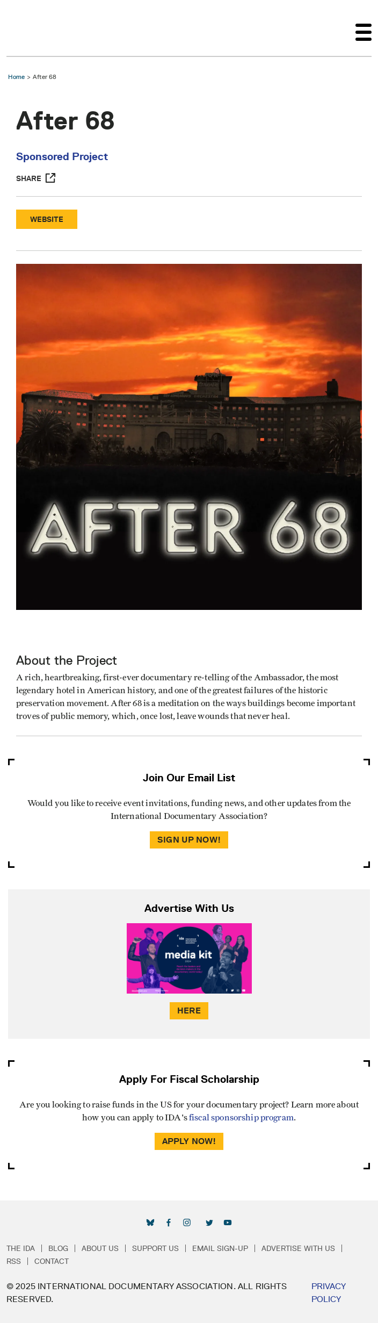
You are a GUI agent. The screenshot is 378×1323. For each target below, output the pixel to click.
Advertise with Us (298, 1248)
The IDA (20, 1248)
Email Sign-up (220, 1248)
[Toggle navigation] (363, 28)
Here (189, 1010)
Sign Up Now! (189, 840)
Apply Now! (189, 1141)
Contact (51, 1261)
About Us (100, 1248)
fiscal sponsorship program (241, 1117)
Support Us (155, 1248)
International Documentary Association (25, 28)
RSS (13, 1261)
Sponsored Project (62, 156)
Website (46, 219)
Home (16, 76)
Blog (58, 1248)
